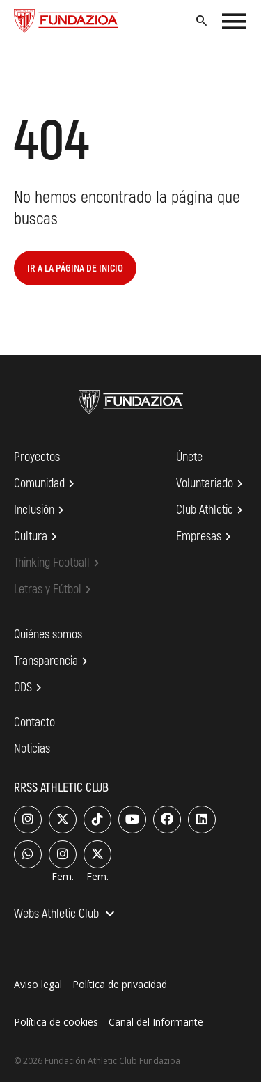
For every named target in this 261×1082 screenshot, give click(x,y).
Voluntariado (211, 484)
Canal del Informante (156, 1021)
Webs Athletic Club (66, 915)
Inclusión (41, 510)
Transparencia (53, 661)
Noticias (32, 749)
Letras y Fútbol (54, 589)
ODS (30, 688)
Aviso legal (38, 984)
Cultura (37, 536)
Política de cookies (56, 1021)
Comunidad (46, 484)
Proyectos (37, 457)
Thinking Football (59, 563)
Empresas (205, 536)
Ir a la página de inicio (75, 268)
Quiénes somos (48, 635)
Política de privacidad (119, 984)
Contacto (34, 722)
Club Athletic (211, 510)
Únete (189, 457)
